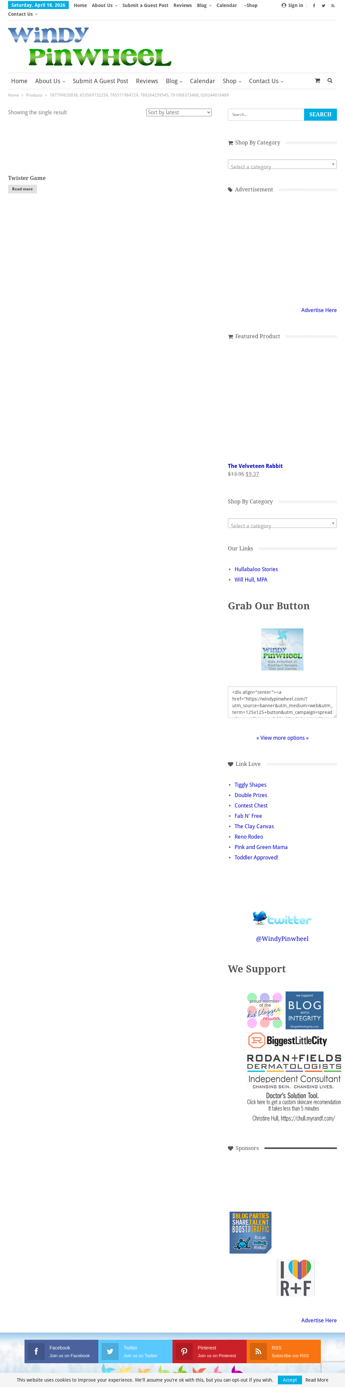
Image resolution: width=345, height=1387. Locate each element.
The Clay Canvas (254, 818)
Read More (317, 1380)
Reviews (183, 5)
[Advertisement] (282, 240)
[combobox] (282, 155)
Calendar (202, 72)
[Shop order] (179, 104)
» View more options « (282, 729)
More (224, 5)
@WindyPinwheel (282, 929)
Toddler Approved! (256, 849)
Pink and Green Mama (261, 838)
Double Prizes (251, 786)
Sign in (292, 5)
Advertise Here (319, 301)
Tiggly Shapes (250, 776)
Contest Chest (251, 797)
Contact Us (264, 72)
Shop (230, 72)
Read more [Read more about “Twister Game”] (22, 180)
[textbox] (282, 158)
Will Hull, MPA (251, 571)
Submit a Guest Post (145, 5)
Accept (290, 1380)
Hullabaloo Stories (256, 560)
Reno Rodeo (249, 828)
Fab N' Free (248, 807)
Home (80, 5)
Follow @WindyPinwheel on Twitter (282, 904)
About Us (102, 5)
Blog (202, 5)
